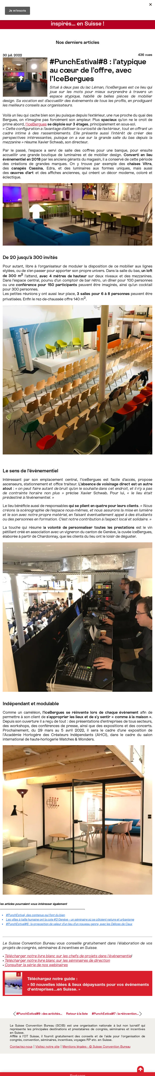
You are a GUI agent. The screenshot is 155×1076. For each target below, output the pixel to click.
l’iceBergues (36, 124)
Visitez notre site (47, 1046)
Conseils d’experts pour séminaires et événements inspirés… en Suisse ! (78, 20)
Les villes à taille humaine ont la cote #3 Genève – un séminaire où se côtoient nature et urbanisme (70, 919)
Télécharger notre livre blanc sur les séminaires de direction (57, 960)
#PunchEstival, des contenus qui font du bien (35, 915)
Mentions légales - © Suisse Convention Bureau (96, 1046)
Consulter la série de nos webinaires (36, 965)
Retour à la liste (77, 1013)
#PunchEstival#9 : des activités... (39, 1013)
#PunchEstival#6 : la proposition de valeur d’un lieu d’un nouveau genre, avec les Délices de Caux (69, 924)
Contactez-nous (21, 1046)
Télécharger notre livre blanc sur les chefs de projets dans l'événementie (68, 956)
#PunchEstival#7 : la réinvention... (115, 1013)
